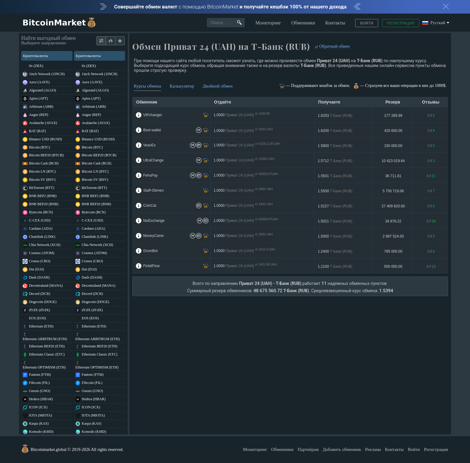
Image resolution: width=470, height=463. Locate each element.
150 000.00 (393, 146)
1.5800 (335, 146)
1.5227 (335, 206)
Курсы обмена (147, 86)
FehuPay (150, 175)
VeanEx (149, 145)
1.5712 (335, 161)
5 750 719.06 (393, 191)
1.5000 (335, 236)
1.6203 (335, 115)
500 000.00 (393, 266)
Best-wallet (152, 130)
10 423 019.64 (393, 161)
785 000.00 (393, 251)
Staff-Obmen (153, 190)
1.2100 (335, 266)
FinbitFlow (151, 266)
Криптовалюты (46, 55)
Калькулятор (182, 86)
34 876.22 (393, 221)
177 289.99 (393, 115)
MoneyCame (153, 236)
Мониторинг (268, 22)
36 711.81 (393, 176)
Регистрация (400, 23)
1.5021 (335, 221)
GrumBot (150, 251)
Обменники (303, 22)
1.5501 (335, 176)
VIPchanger (152, 115)
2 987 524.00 (393, 236)
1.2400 (335, 251)
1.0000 (242, 115)
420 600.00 (393, 131)
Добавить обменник (342, 449)
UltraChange (153, 160)
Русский (433, 23)
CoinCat (149, 205)
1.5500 (335, 191)
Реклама (373, 449)
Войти (366, 23)
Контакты (335, 22)
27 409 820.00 (393, 206)
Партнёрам (308, 449)
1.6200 (335, 131)
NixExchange (154, 221)
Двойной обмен (218, 86)
